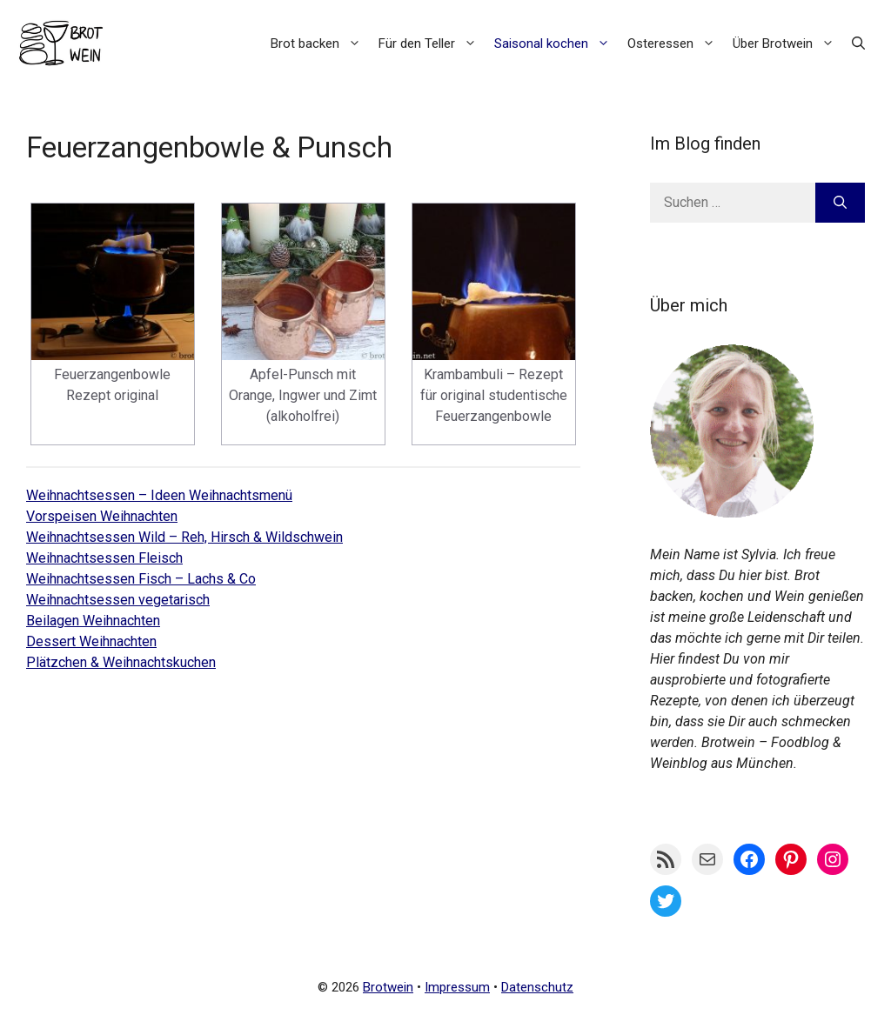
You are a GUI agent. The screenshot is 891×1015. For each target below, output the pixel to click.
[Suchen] (840, 203)
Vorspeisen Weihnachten (102, 516)
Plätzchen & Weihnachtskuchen (121, 662)
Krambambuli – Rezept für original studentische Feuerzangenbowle (493, 395)
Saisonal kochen (556, 43)
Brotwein (388, 987)
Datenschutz (537, 987)
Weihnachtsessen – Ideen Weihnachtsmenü (159, 495)
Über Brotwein (788, 43)
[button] (858, 43)
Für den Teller (432, 43)
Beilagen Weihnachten (93, 620)
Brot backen (320, 43)
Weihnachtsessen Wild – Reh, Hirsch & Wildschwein (184, 537)
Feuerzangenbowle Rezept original (112, 385)
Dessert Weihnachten (91, 641)
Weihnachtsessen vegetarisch (118, 599)
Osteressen (675, 43)
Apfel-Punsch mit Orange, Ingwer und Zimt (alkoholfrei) (303, 395)
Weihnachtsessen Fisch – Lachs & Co (141, 579)
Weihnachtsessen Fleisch (104, 558)
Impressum (457, 987)
